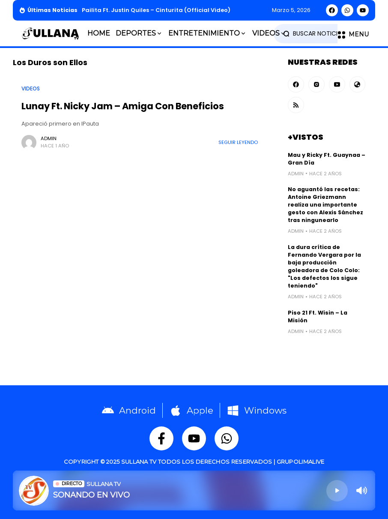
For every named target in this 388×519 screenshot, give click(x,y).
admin (49, 138)
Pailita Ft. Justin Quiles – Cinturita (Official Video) (156, 10)
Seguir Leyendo (238, 142)
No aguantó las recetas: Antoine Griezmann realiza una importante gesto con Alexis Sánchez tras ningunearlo (325, 205)
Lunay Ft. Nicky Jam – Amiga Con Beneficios (122, 106)
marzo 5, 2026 (291, 10)
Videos (30, 88)
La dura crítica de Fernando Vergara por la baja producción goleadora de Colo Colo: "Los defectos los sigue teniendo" (324, 266)
